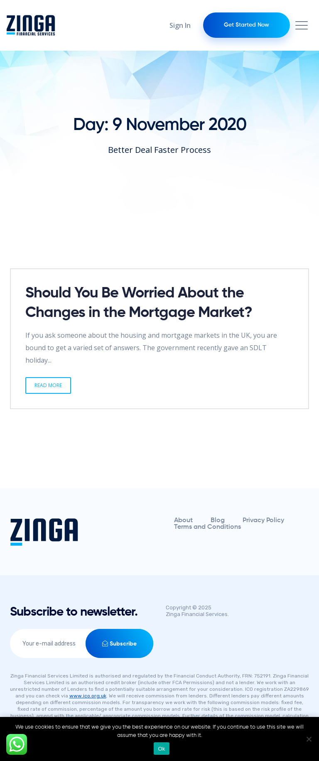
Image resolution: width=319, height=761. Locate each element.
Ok (161, 749)
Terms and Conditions (207, 527)
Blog (218, 520)
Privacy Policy (263, 520)
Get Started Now (246, 25)
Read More (48, 385)
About (183, 520)
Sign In (180, 25)
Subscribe (119, 644)
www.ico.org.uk (87, 696)
